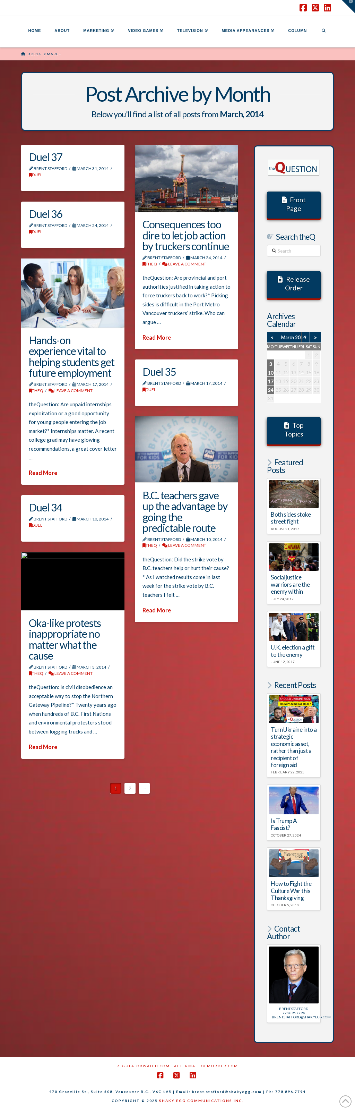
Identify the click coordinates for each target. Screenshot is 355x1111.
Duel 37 (45, 157)
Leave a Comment (184, 263)
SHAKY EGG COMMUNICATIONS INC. (201, 1101)
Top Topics (294, 429)
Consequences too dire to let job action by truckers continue (185, 235)
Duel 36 (45, 213)
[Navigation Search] (323, 31)
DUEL (35, 174)
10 (271, 372)
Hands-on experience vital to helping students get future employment (71, 356)
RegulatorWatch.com (143, 1066)
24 (271, 390)
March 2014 (293, 337)
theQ (149, 263)
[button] (348, 6)
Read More (156, 337)
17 (271, 381)
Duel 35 (159, 371)
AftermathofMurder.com (206, 1066)
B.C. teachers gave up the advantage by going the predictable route (184, 511)
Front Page (294, 204)
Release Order (294, 283)
